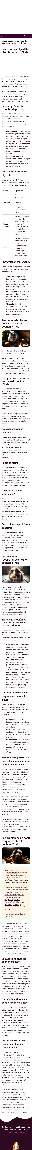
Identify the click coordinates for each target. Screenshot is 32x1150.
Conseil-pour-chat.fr (16, 1132)
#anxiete (17, 899)
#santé (18, 892)
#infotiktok (20, 902)
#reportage (17, 904)
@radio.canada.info (11, 870)
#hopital (8, 897)
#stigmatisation (12, 873)
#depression (9, 899)
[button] (24, 36)
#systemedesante (11, 895)
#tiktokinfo (8, 904)
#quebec (21, 895)
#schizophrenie (10, 902)
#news (7, 909)
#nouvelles (22, 907)
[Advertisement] (16, 17)
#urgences (15, 897)
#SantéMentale (10, 892)
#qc (16, 907)
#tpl (20, 897)
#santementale (22, 890)
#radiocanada (9, 907)
